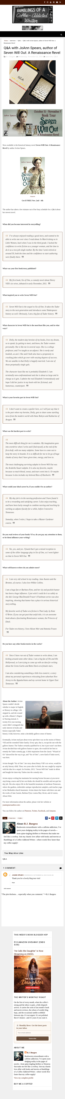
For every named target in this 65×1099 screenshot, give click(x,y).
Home (6, 40)
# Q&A (20, 823)
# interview (12, 823)
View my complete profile (23, 1083)
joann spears (17, 880)
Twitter (34, 816)
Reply (13, 888)
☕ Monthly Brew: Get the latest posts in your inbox (31, 1032)
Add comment (7, 894)
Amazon (32, 202)
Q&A (19, 40)
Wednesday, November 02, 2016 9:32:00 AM (38, 880)
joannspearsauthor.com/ (11, 810)
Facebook (41, 816)
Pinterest (28, 816)
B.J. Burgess (32, 1058)
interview (13, 40)
